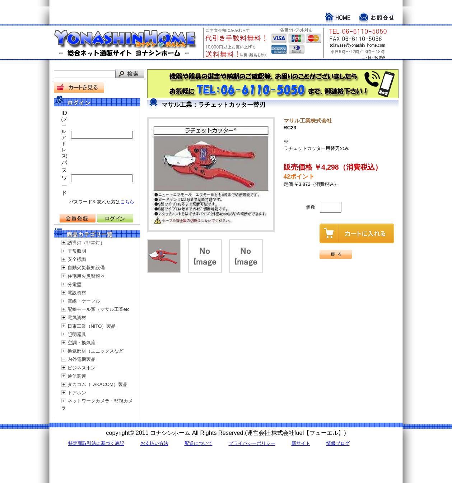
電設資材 (76, 292)
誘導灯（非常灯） (86, 242)
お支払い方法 (154, 443)
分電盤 (74, 284)
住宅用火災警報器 (86, 276)
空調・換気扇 (81, 342)
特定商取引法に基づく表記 (96, 443)
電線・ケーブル (83, 301)
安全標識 (76, 259)
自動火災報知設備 (86, 267)
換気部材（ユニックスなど (95, 351)
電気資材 (76, 317)
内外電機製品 (81, 359)
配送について (199, 443)
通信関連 (76, 376)
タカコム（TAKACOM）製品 (97, 384)
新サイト (301, 443)
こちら (127, 201)
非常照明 (76, 251)
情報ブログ (338, 443)
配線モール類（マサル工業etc (98, 309)
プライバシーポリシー (252, 443)
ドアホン (76, 392)
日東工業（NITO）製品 (91, 326)
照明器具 (76, 334)
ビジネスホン (81, 368)
